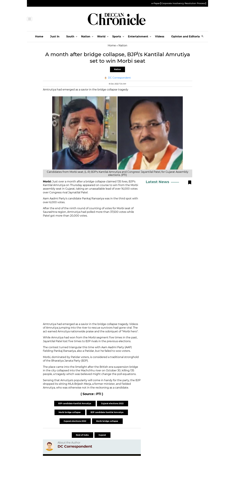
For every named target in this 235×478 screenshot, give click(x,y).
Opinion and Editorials (186, 36)
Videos (159, 36)
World (101, 36)
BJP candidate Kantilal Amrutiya (75, 403)
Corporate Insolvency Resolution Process (183, 3)
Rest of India (82, 435)
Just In (54, 36)
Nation (85, 36)
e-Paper (155, 3)
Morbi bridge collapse (70, 412)
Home (39, 36)
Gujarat (102, 435)
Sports (116, 36)
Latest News (157, 182)
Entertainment (138, 36)
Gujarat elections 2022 (112, 403)
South (70, 36)
